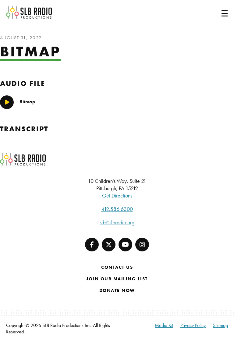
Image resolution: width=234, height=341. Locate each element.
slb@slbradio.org (117, 222)
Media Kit (164, 325)
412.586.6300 (117, 208)
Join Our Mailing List (117, 279)
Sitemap (220, 325)
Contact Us (117, 267)
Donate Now (117, 290)
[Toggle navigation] (217, 12)
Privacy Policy (193, 325)
